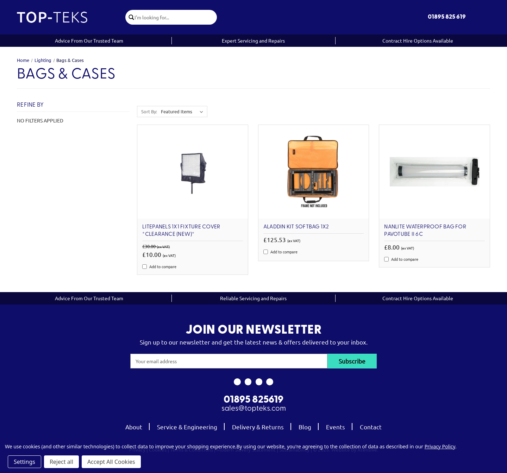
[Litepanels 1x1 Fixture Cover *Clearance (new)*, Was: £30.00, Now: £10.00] (192, 172)
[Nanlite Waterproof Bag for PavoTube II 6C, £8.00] (434, 172)
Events (335, 426)
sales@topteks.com (253, 408)
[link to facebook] (237, 381)
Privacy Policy (440, 446)
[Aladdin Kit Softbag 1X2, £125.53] (313, 172)
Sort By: (149, 111)
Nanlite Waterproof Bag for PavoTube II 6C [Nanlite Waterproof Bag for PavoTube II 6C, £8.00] (425, 230)
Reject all (61, 462)
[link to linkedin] (269, 381)
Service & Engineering (187, 426)
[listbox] (183, 111)
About (133, 426)
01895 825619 (253, 400)
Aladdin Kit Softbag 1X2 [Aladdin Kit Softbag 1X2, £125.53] (296, 227)
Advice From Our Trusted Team (89, 40)
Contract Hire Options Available (417, 40)
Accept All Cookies (111, 462)
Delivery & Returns (258, 426)
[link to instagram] (248, 381)
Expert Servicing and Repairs (253, 40)
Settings (24, 462)
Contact (371, 426)
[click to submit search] (130, 17)
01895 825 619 (447, 17)
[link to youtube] (259, 381)
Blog (305, 426)
